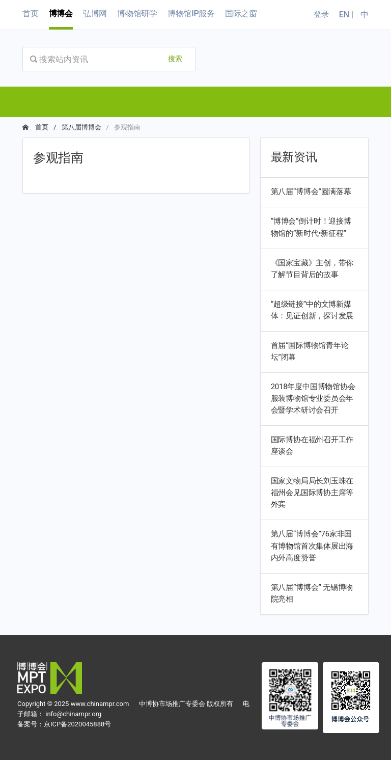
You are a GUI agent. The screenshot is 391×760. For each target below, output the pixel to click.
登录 (321, 14)
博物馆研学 (137, 13)
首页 (30, 13)
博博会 (61, 13)
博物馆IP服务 (191, 13)
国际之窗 (241, 13)
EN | (347, 14)
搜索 (175, 59)
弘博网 (95, 13)
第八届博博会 (81, 127)
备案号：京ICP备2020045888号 (64, 724)
